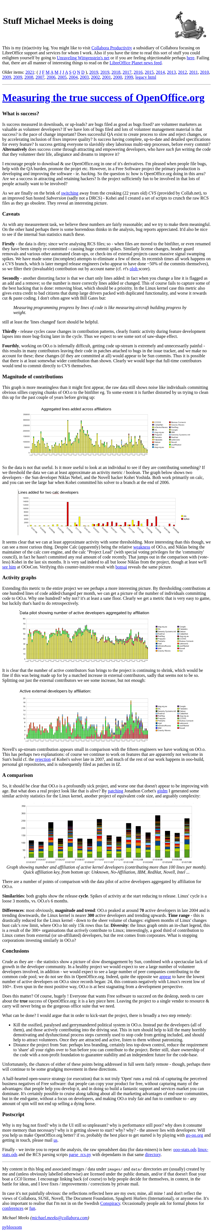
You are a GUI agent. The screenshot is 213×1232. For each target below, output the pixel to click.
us (55, 1140)
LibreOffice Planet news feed (136, 62)
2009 (6, 77)
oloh (134, 268)
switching (69, 193)
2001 (106, 77)
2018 (115, 72)
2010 (204, 72)
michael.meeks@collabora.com (60, 1217)
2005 (62, 77)
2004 (73, 77)
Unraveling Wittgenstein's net (83, 57)
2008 (28, 77)
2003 (84, 77)
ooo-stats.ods (185, 1149)
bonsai (121, 567)
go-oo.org (194, 1135)
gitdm (162, 791)
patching (115, 791)
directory (153, 1154)
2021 (30, 72)
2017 (127, 72)
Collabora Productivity (112, 47)
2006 (51, 77)
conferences (12, 1208)
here (190, 57)
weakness (141, 547)
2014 (160, 72)
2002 (95, 77)
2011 (193, 72)
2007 (40, 77)
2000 (117, 77)
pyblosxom (12, 1227)
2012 (182, 72)
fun (32, 1208)
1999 (128, 77)
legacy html (145, 77)
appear (165, 976)
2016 (138, 72)
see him (9, 567)
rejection (43, 759)
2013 (171, 72)
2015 (149, 72)
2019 (93, 72)
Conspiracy (110, 1203)
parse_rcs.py (80, 1154)
